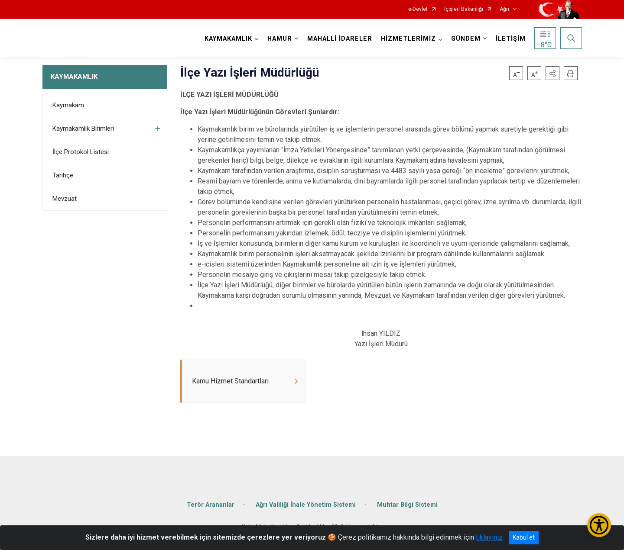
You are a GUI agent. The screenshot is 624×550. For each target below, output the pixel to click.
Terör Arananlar (210, 504)
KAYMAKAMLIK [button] (228, 38)
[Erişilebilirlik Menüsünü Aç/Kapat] (599, 525)
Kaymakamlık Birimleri (83, 128)
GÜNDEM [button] (466, 38)
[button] (552, 73)
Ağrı (504, 9)
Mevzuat (64, 199)
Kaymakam (68, 105)
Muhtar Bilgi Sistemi (407, 504)
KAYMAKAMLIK (74, 76)
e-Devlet (418, 9)
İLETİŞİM (511, 38)
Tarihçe (62, 175)
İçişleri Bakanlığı (463, 9)
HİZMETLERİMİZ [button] (408, 38)
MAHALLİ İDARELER (339, 38)
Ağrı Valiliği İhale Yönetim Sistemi (306, 504)
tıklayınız (489, 537)
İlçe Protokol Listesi (80, 152)
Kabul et (524, 537)
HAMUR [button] (279, 38)
